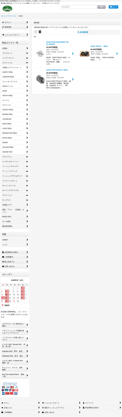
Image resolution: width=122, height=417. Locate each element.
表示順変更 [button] (83, 32)
